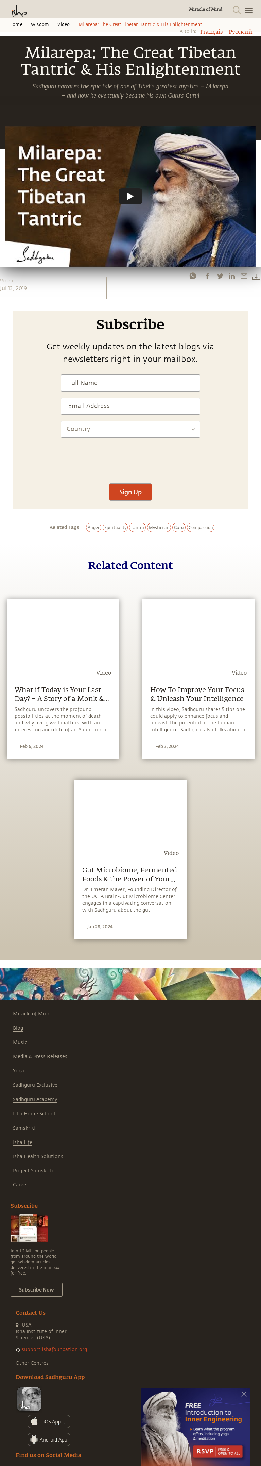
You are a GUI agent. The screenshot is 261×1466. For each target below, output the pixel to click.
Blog (18, 1028)
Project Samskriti (33, 1170)
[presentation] (130, 457)
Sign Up (130, 492)
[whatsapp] (192, 276)
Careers (22, 1184)
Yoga (18, 1070)
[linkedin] (232, 276)
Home (15, 24)
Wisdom (40, 24)
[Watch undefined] (130, 196)
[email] (244, 276)
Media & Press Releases (40, 1056)
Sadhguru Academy (35, 1099)
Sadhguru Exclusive (35, 1085)
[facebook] (207, 276)
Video (63, 24)
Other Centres (32, 1363)
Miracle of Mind (31, 1013)
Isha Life (22, 1142)
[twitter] (220, 276)
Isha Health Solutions (38, 1156)
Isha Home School (34, 1113)
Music (20, 1042)
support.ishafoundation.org (54, 1349)
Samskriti (24, 1128)
